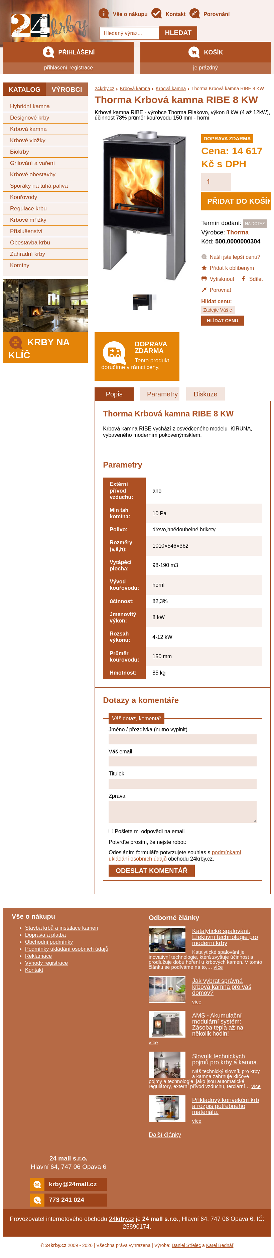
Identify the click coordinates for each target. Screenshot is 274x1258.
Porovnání (209, 14)
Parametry (162, 394)
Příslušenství (26, 231)
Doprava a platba (45, 939)
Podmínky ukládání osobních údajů (66, 953)
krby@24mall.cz (63, 1188)
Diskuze (205, 394)
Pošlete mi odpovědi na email (146, 835)
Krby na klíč (39, 346)
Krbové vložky (27, 140)
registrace (81, 67)
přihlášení (55, 67)
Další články (165, 1138)
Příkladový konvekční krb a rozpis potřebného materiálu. (225, 1110)
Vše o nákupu (122, 14)
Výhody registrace (46, 967)
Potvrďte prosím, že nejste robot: (147, 846)
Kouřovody (23, 197)
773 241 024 (57, 1204)
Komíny (19, 265)
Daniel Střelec (186, 1249)
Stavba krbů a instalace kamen (61, 932)
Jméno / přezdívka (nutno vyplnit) (148, 729)
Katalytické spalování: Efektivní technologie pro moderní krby (225, 941)
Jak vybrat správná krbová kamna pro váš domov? (221, 990)
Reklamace (38, 960)
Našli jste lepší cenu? (230, 256)
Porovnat (216, 289)
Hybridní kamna (30, 106)
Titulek (116, 773)
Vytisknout (217, 278)
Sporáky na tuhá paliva (39, 186)
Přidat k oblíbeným (227, 267)
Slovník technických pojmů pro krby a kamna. (225, 1063)
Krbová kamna (28, 129)
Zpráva (117, 796)
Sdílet (252, 278)
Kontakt (168, 14)
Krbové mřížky (28, 220)
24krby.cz (104, 88)
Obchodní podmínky (49, 946)
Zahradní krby (27, 254)
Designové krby (29, 118)
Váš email (120, 751)
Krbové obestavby (32, 174)
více (218, 971)
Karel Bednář (220, 1249)
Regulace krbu (28, 208)
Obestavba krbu (30, 242)
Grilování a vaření (32, 163)
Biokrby (19, 152)
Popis (114, 394)
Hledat (178, 32)
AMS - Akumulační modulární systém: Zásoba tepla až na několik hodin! (217, 1028)
